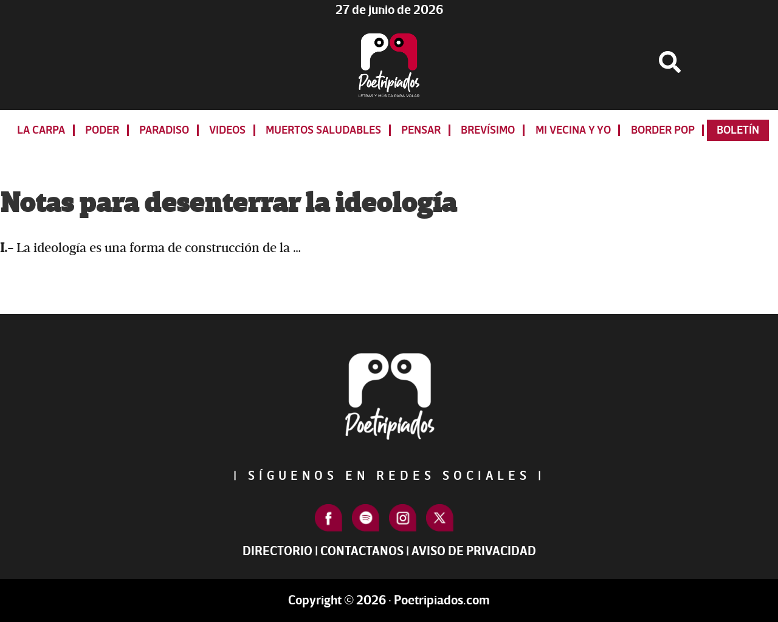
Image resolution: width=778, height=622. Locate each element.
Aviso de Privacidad (473, 551)
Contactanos (362, 551)
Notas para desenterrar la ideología (228, 203)
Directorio (277, 551)
